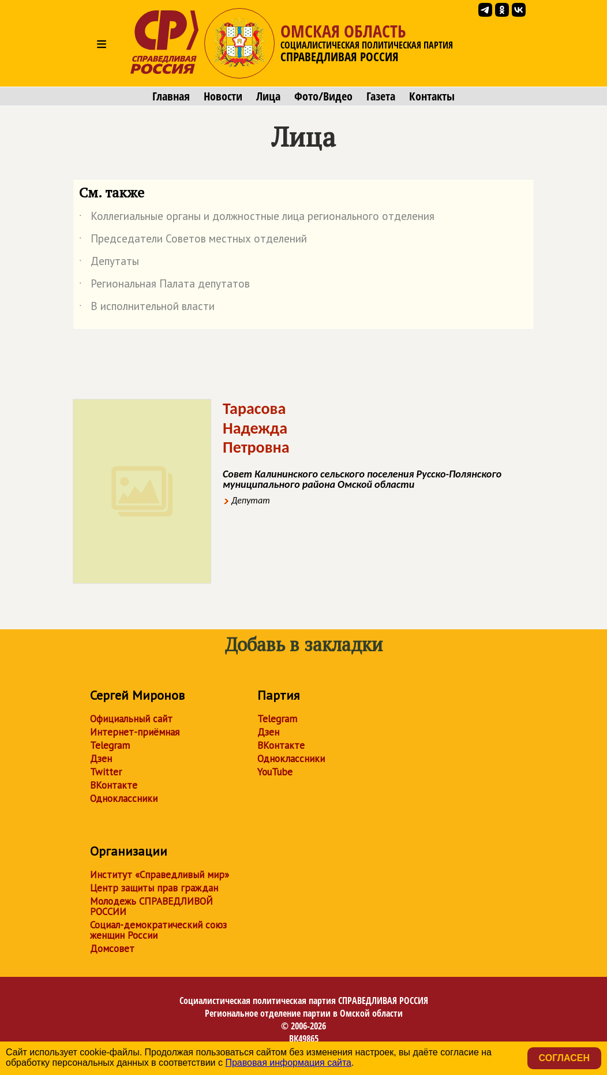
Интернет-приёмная (134, 732)
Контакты (432, 96)
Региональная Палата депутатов (164, 285)
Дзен (101, 758)
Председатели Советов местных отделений (193, 240)
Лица (268, 96)
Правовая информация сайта (288, 1062)
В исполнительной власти (147, 308)
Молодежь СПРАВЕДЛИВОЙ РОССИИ (151, 906)
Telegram (110, 745)
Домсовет (112, 948)
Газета (380, 96)
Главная (171, 96)
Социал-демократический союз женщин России (158, 930)
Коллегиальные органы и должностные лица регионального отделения (256, 218)
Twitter (106, 772)
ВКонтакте (113, 785)
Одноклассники (124, 798)
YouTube (275, 772)
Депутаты (109, 263)
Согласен (564, 1058)
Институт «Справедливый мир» (159, 874)
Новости (223, 96)
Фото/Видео (323, 96)
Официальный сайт (131, 719)
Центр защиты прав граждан (154, 888)
